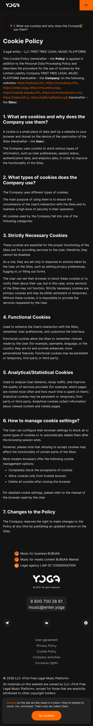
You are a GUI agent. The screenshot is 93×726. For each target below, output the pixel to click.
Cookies (11, 702)
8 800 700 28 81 (46, 601)
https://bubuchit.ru (16, 97)
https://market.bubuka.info (22, 92)
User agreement (46, 640)
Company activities (46, 657)
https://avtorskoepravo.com (62, 92)
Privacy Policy (47, 645)
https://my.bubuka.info (62, 83)
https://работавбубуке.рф (49, 97)
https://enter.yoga (15, 88)
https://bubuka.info (30, 83)
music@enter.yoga (46, 607)
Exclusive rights (46, 663)
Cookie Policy (46, 651)
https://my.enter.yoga (45, 88)
